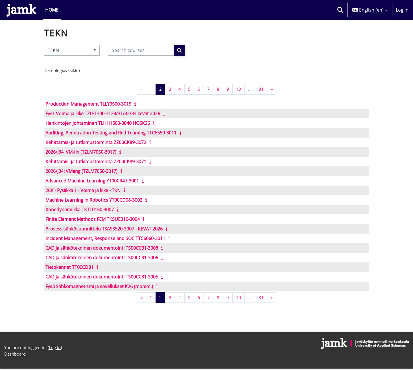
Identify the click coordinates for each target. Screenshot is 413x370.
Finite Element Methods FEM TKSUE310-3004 (92, 219)
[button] (340, 10)
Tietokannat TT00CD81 (69, 267)
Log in (402, 10)
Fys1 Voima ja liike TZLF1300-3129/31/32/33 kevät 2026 (102, 114)
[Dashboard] (21, 9)
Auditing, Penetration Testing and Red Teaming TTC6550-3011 (110, 133)
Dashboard (16, 355)
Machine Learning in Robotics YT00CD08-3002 (93, 200)
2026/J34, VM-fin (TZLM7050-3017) (80, 152)
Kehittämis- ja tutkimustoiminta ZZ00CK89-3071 (95, 162)
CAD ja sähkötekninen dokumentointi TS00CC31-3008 (101, 248)
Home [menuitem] (51, 10)
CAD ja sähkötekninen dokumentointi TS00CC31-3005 (101, 277)
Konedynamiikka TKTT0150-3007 (79, 210)
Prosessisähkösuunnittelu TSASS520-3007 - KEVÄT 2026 (104, 229)
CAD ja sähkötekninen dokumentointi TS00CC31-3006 (101, 258)
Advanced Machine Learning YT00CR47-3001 (92, 181)
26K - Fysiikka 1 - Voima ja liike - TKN (83, 191)
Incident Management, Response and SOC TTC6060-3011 (105, 239)
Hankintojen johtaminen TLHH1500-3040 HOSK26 (97, 123)
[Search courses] (141, 50)
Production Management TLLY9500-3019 (88, 104)
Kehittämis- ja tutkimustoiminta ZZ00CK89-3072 (95, 143)
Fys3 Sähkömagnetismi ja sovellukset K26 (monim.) (99, 287)
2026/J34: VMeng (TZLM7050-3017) (81, 171)
